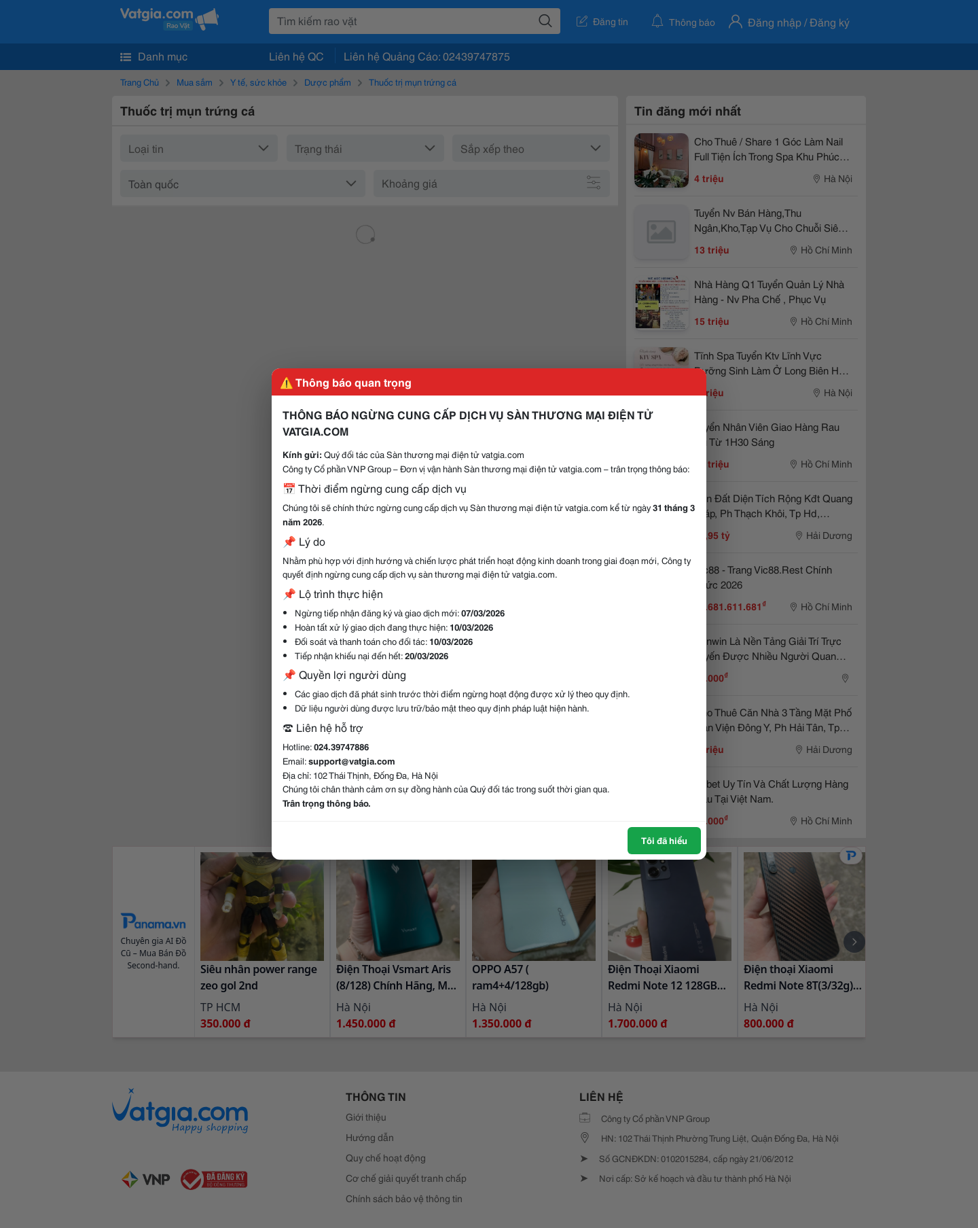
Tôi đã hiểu (664, 840)
